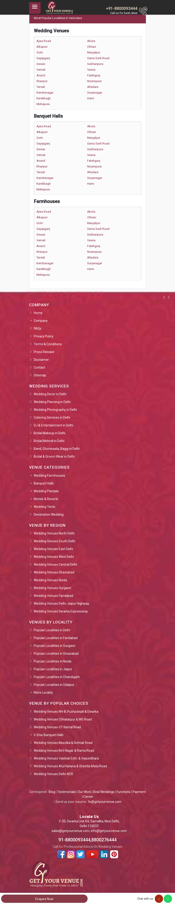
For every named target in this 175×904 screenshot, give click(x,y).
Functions (124, 792)
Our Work (84, 792)
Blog (52, 792)
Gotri (39, 52)
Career (88, 796)
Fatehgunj (93, 75)
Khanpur (41, 81)
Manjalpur (93, 52)
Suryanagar (94, 92)
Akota (91, 41)
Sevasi (40, 64)
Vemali (40, 69)
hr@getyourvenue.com (105, 802)
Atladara (92, 87)
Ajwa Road (43, 41)
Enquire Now (44, 899)
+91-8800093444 (121, 8)
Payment (139, 792)
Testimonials (66, 792)
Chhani (91, 46)
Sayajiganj (43, 58)
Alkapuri (41, 46)
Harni (90, 98)
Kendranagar (44, 92)
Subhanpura (95, 64)
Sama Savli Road (98, 58)
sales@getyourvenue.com (70, 831)
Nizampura (94, 81)
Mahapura (43, 104)
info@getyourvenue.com (109, 831)
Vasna (91, 69)
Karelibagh (43, 98)
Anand (40, 75)
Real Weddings (103, 792)
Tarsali (40, 87)
